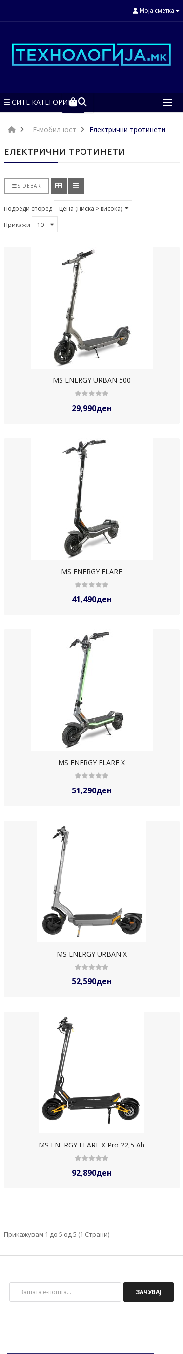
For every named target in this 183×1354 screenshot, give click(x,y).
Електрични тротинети (127, 129)
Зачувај (149, 1292)
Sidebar (26, 185)
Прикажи (17, 225)
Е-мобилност (54, 129)
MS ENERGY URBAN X (92, 954)
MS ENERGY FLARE (91, 571)
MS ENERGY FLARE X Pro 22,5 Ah (91, 1144)
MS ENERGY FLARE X (91, 762)
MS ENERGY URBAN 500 (92, 380)
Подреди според (28, 209)
